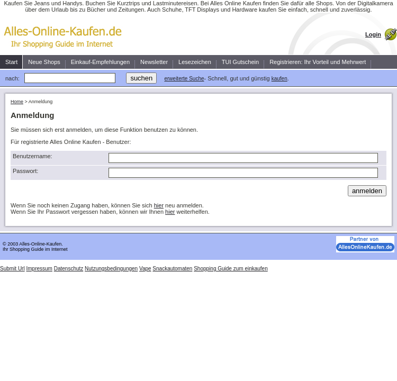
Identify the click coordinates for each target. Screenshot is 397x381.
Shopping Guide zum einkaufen (231, 268)
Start (11, 62)
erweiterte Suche (184, 78)
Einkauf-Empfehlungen (100, 62)
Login (373, 34)
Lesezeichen (194, 62)
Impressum (39, 268)
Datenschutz (69, 268)
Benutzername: (32, 156)
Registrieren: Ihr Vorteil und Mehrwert (317, 62)
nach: (12, 78)
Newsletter (154, 62)
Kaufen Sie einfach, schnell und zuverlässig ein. (66, 34)
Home (17, 101)
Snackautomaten (172, 268)
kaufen (279, 78)
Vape (145, 268)
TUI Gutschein (240, 62)
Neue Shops (44, 62)
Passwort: (25, 171)
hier (159, 205)
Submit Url (12, 268)
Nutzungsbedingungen (111, 268)
